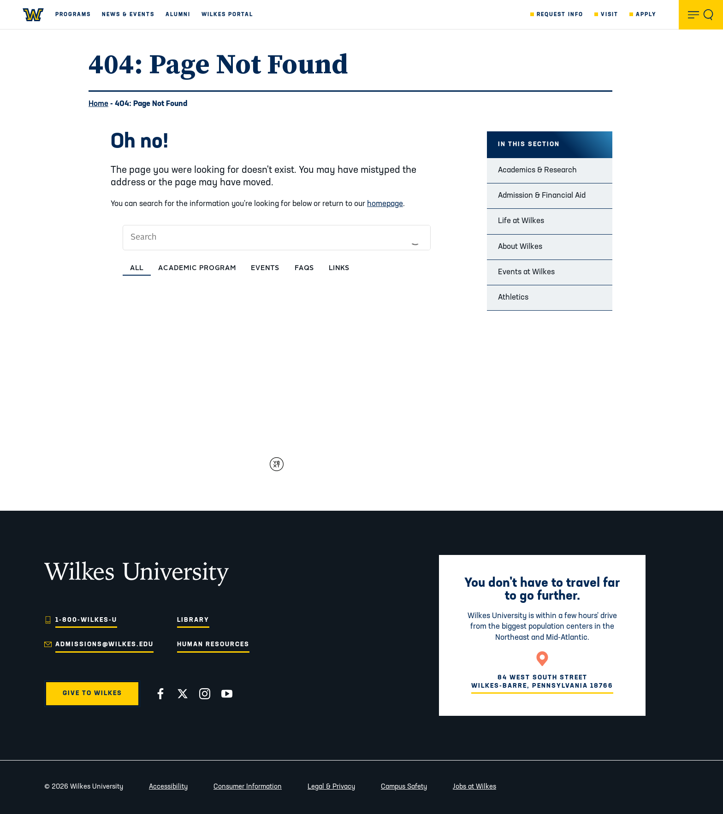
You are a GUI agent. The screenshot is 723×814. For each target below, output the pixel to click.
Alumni (178, 15)
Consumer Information (247, 787)
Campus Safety (404, 787)
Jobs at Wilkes (474, 787)
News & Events (128, 15)
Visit (609, 15)
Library (193, 620)
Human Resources (213, 644)
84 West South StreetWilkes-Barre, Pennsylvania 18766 (542, 682)
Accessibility (168, 787)
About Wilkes (520, 247)
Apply (646, 15)
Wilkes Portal (227, 15)
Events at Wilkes (526, 272)
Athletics (513, 297)
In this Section (529, 144)
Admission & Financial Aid (542, 196)
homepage (385, 204)
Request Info (560, 15)
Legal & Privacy (331, 787)
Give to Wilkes (92, 693)
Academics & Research (537, 170)
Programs (73, 15)
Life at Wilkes (521, 221)
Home (98, 104)
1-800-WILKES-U (86, 620)
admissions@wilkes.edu (104, 644)
